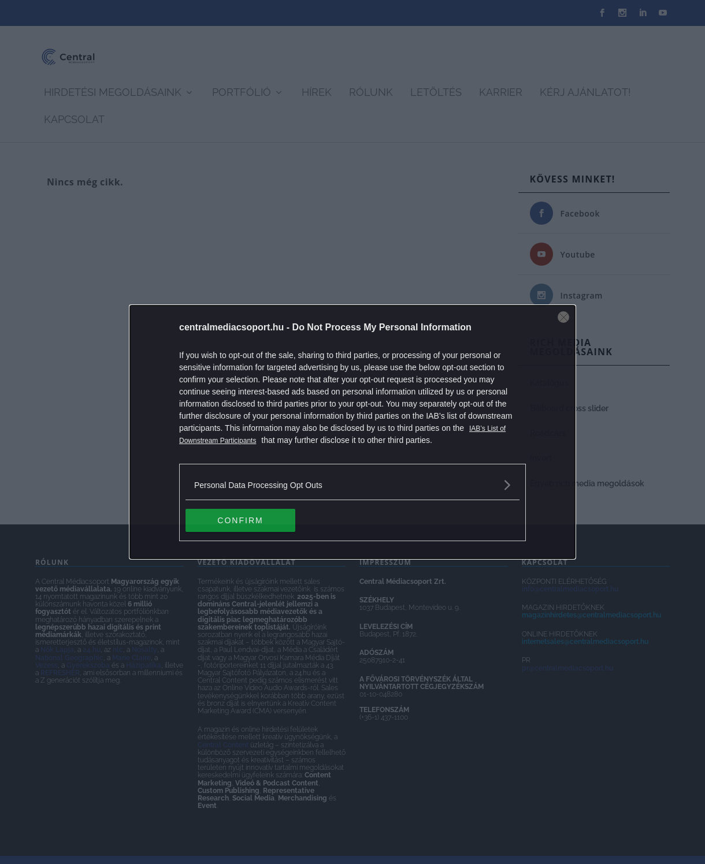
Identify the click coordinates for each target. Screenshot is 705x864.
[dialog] (352, 432)
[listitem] (352, 485)
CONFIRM (240, 520)
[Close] (563, 317)
